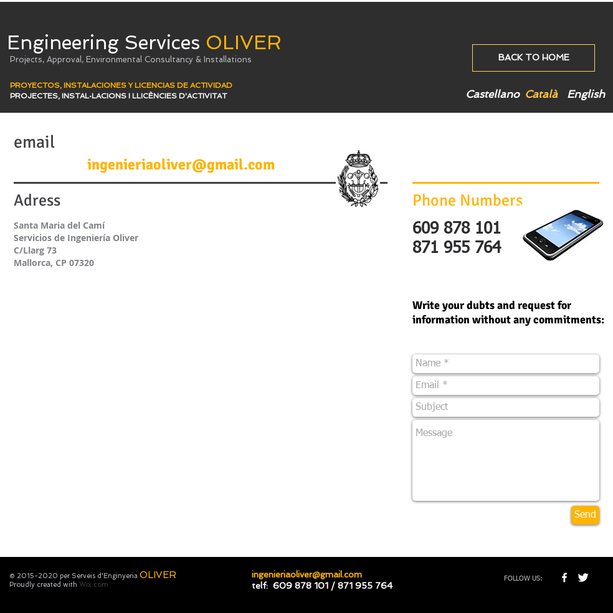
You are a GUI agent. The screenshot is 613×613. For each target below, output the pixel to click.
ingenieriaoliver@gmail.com (181, 164)
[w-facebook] (564, 577)
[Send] (585, 515)
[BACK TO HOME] (533, 58)
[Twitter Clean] (583, 577)
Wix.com (93, 585)
